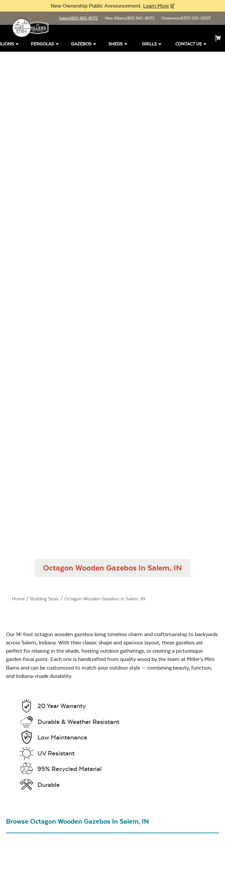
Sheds (118, 44)
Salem (78, 18)
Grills (152, 44)
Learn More (156, 6)
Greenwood (186, 18)
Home (18, 598)
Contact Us (191, 44)
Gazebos (84, 44)
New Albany (129, 18)
